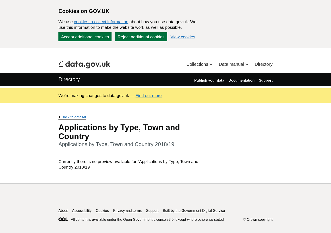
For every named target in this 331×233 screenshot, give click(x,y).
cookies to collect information (101, 21)
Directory (264, 64)
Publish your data (209, 80)
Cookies (102, 210)
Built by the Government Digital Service (194, 210)
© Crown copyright (258, 219)
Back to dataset (74, 117)
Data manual (232, 64)
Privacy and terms (127, 210)
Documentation (241, 80)
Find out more (149, 95)
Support (266, 80)
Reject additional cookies (141, 37)
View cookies (183, 37)
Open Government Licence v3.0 (148, 219)
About (63, 210)
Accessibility (81, 210)
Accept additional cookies (85, 37)
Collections (197, 64)
